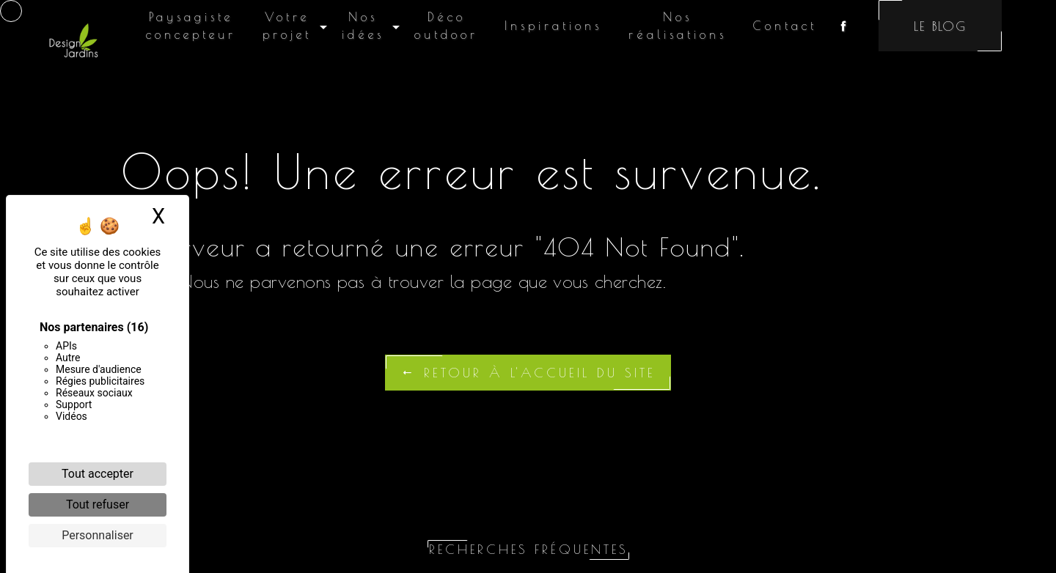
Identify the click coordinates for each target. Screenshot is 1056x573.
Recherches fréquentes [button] (528, 549)
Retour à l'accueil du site (528, 372)
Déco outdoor (446, 25)
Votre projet (287, 25)
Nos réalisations (677, 25)
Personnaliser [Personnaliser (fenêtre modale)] (97, 535)
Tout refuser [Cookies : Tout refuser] (97, 504)
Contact (785, 25)
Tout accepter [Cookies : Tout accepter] (97, 474)
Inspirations (553, 25)
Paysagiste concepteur (191, 25)
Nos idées (363, 25)
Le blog (940, 26)
